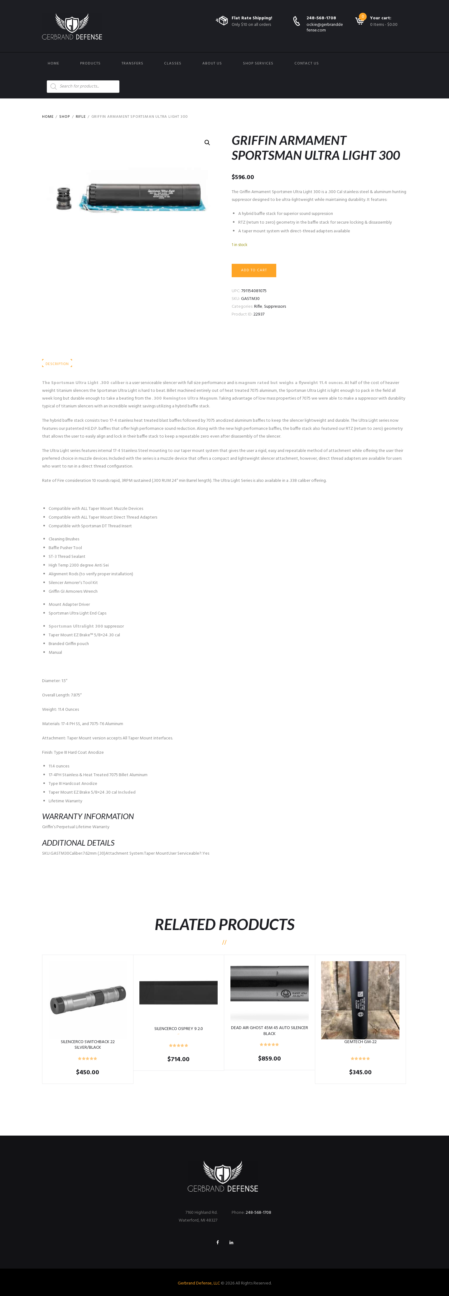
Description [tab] (57, 364)
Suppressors (275, 306)
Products (90, 63)
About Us (212, 63)
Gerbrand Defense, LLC (199, 1283)
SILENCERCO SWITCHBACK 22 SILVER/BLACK (88, 1044)
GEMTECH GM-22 (360, 1042)
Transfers (132, 63)
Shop (64, 117)
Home (53, 63)
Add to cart (254, 270)
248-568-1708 (321, 18)
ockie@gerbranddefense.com (325, 27)
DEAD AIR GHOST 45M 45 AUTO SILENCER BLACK (269, 1030)
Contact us (306, 63)
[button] (207, 142)
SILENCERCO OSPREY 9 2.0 (178, 1029)
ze (111, 565)
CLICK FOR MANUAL (60, 495)
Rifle (81, 117)
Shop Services (258, 63)
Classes (172, 63)
